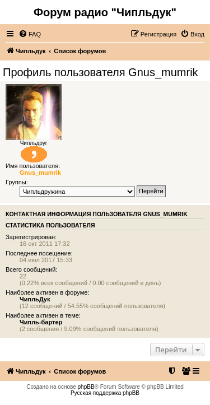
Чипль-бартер (41, 322)
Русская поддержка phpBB (105, 393)
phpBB (86, 387)
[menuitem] (29, 34)
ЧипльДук (35, 299)
